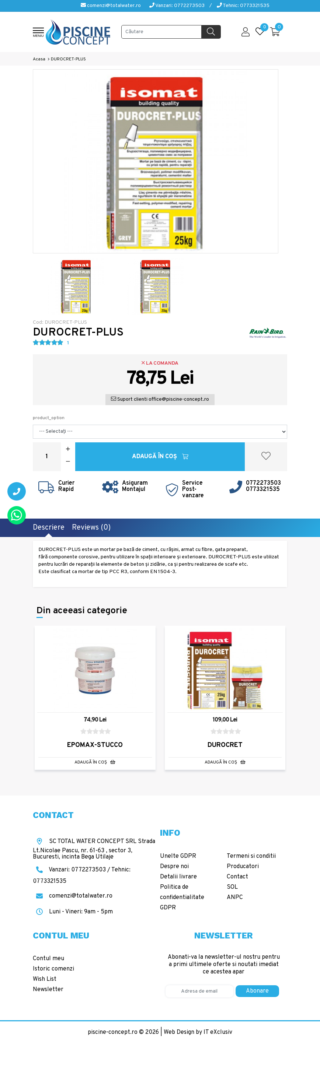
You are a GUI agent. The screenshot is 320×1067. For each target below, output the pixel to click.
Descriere (49, 527)
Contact (237, 877)
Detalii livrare (178, 877)
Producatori (243, 866)
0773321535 (263, 489)
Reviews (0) (91, 527)
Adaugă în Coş (160, 456)
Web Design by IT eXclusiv (198, 1032)
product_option (49, 418)
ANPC (235, 897)
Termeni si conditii (251, 856)
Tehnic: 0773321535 (243, 6)
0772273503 (263, 483)
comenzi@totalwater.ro (111, 6)
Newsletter (48, 989)
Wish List (44, 979)
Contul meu (48, 958)
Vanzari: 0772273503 (177, 6)
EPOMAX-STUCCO (95, 745)
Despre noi (174, 866)
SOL (232, 887)
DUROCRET (225, 745)
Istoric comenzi (53, 969)
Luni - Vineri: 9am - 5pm (73, 912)
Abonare (257, 991)
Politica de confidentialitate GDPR (182, 898)
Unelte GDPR (178, 856)
